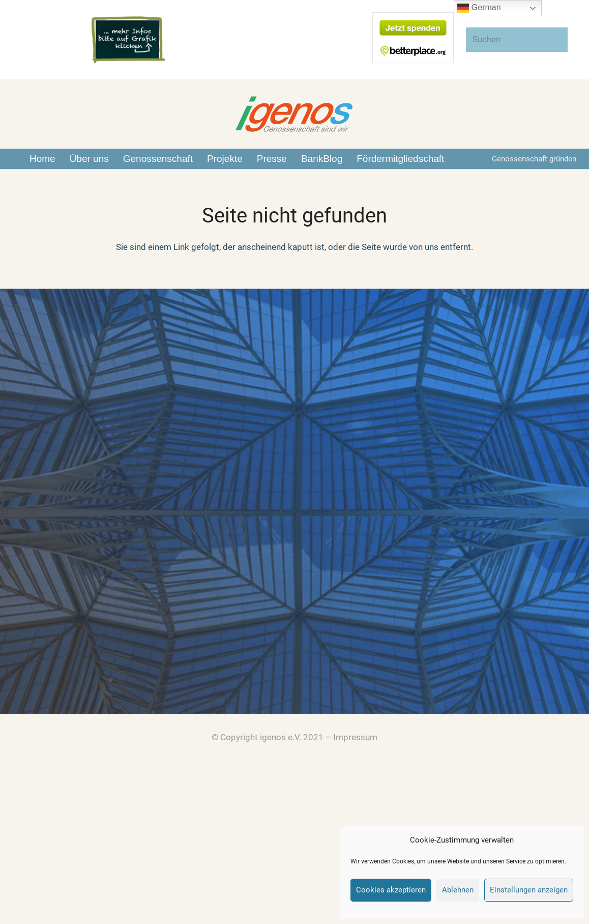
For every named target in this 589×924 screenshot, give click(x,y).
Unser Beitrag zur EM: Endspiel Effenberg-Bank (398, 493)
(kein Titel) (328, 443)
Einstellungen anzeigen (529, 889)
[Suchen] (517, 39)
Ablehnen (458, 889)
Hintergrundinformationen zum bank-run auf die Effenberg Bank (429, 460)
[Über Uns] (32, 414)
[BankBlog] (32, 608)
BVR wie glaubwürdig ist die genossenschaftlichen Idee (414, 476)
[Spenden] (32, 672)
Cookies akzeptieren (391, 889)
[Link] (128, 40)
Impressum (355, 737)
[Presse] (32, 543)
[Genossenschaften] (32, 478)
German (478, 8)
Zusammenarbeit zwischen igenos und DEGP (394, 510)
